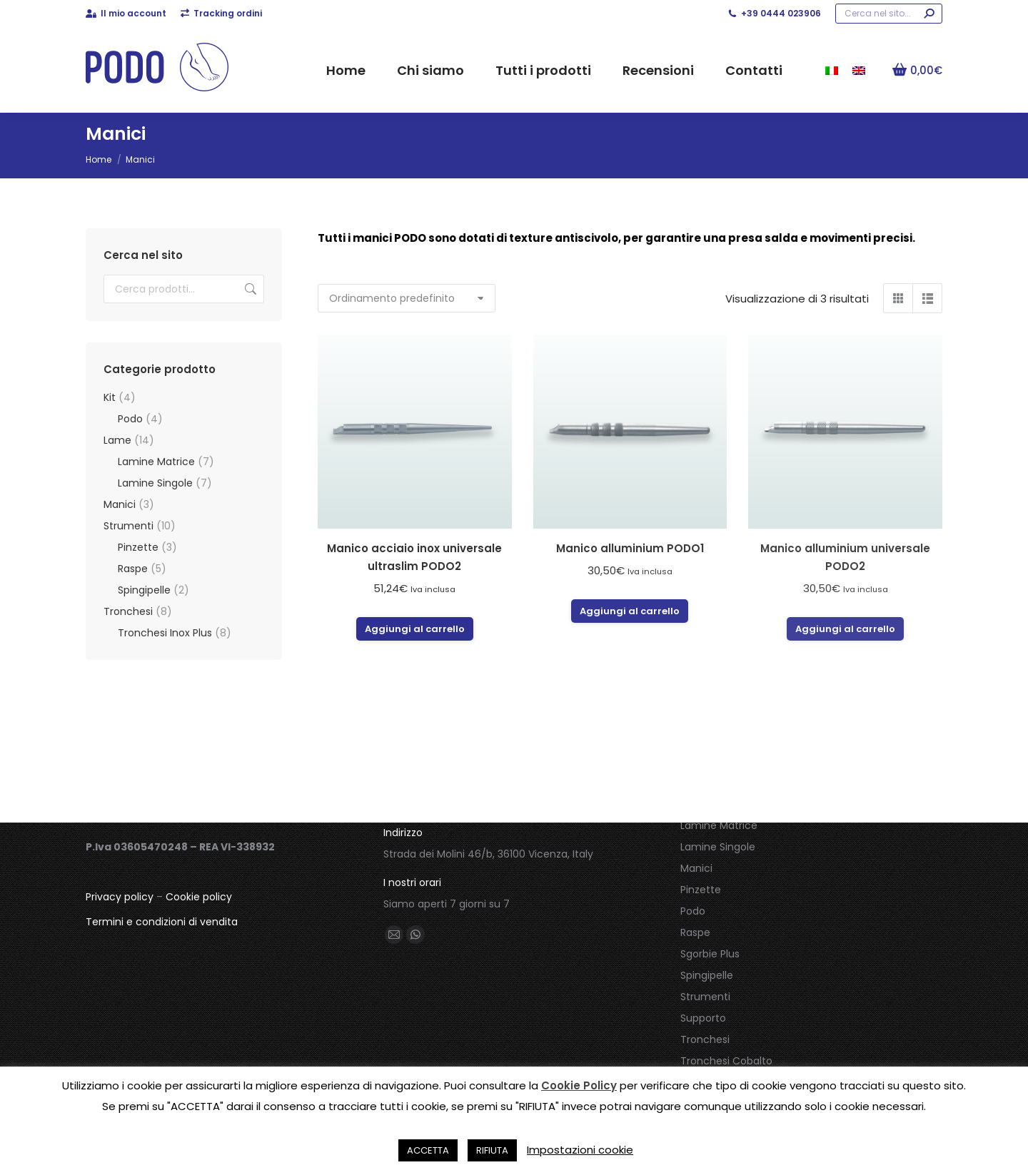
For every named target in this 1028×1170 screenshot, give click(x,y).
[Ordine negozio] (406, 298)
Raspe (133, 568)
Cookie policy (199, 897)
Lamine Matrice (156, 461)
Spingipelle (144, 590)
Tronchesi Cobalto (726, 1061)
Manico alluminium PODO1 (630, 548)
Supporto (703, 1018)
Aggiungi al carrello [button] (415, 629)
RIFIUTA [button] (492, 1150)
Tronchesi (128, 611)
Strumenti (128, 526)
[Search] (888, 14)
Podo (130, 419)
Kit (110, 397)
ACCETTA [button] (428, 1150)
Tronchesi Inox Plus (165, 633)
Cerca (249, 289)
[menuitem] (831, 70)
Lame (117, 440)
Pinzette (138, 547)
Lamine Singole (155, 483)
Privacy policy (119, 897)
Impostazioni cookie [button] (580, 1149)
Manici (120, 504)
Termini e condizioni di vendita (162, 922)
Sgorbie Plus (710, 954)
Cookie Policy (579, 1085)
